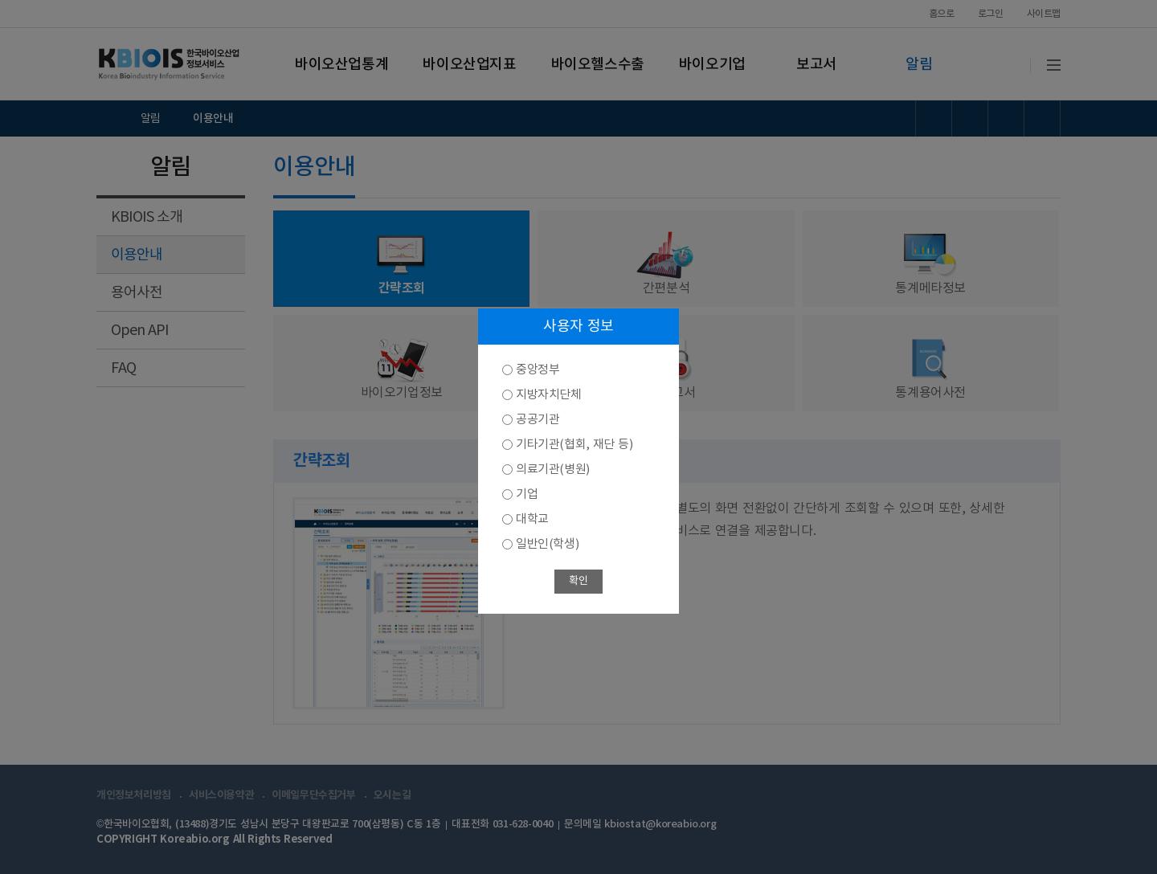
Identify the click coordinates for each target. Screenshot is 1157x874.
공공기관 (537, 420)
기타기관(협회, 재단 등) (574, 444)
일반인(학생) (547, 544)
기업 (527, 494)
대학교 (532, 519)
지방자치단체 (549, 395)
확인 (578, 581)
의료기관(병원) (553, 469)
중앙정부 (537, 370)
